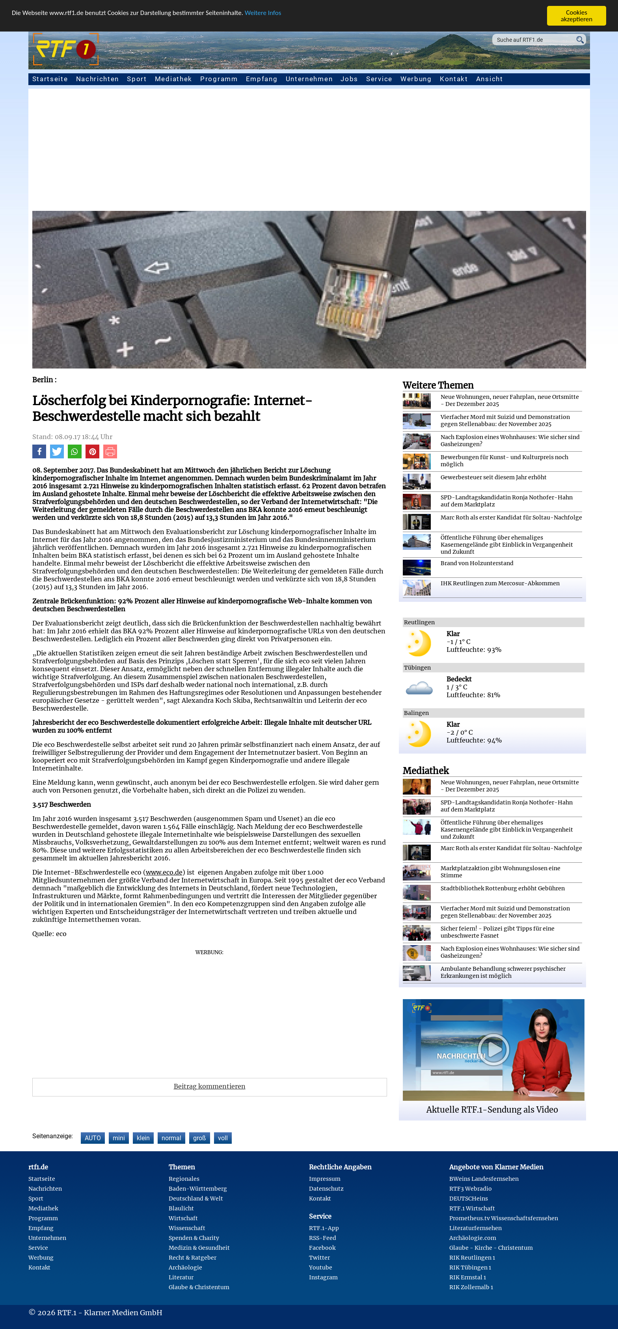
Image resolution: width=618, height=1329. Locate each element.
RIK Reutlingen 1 (472, 1257)
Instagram (323, 1277)
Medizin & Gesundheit (199, 1247)
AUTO (93, 1138)
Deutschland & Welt (196, 1198)
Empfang (262, 79)
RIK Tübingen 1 (470, 1267)
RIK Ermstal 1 (467, 1277)
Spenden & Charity (194, 1238)
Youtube (320, 1267)
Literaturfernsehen (475, 1228)
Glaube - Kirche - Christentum (491, 1247)
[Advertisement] (309, 152)
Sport (137, 79)
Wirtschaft (183, 1218)
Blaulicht (181, 1208)
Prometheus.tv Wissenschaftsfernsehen (503, 1218)
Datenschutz (326, 1188)
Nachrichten (97, 79)
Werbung (416, 79)
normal (171, 1138)
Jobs (349, 79)
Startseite (50, 79)
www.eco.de (164, 872)
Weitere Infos (263, 13)
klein (143, 1138)
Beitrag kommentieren (210, 1086)
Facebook (322, 1247)
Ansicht (489, 79)
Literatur (181, 1277)
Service (379, 79)
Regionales (184, 1178)
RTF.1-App (324, 1228)
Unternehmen (309, 79)
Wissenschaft (187, 1228)
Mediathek (173, 79)
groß (199, 1138)
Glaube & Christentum (199, 1287)
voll (223, 1138)
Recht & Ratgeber (192, 1257)
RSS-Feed (322, 1238)
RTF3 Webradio (470, 1188)
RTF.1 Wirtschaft (472, 1208)
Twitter (319, 1257)
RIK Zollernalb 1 (471, 1287)
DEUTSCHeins (468, 1198)
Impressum (325, 1178)
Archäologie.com (472, 1238)
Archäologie (185, 1267)
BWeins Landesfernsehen (484, 1178)
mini (119, 1138)
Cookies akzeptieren (577, 15)
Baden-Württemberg (198, 1188)
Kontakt (454, 79)
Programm (219, 79)
